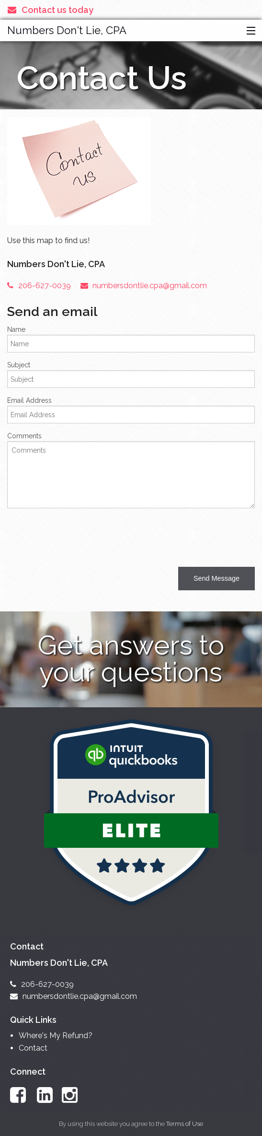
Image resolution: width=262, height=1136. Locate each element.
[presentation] (80, 534)
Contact (33, 1048)
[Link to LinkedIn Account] (49, 1095)
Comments (24, 436)
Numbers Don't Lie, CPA (66, 30)
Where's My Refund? (55, 1035)
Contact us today (50, 10)
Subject (18, 365)
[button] (249, 31)
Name (16, 329)
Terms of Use (184, 1123)
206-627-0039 (39, 285)
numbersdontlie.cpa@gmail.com (143, 285)
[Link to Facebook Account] (22, 1095)
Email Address (29, 400)
